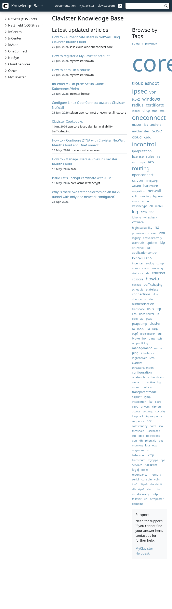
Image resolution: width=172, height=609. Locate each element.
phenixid (150, 440)
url (145, 499)
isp (148, 450)
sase (157, 130)
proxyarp (152, 181)
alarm (145, 268)
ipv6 (134, 484)
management (142, 348)
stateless (152, 289)
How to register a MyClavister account (81, 56)
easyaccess (142, 257)
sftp (162, 111)
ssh (160, 338)
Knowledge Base (22, 6)
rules (150, 156)
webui (159, 206)
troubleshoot (145, 83)
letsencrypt (139, 206)
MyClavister (86, 5)
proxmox (151, 43)
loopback (138, 416)
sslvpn (137, 180)
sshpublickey (140, 343)
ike (151, 402)
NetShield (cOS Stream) (25, 25)
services (137, 465)
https (142, 162)
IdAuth (13, 45)
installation (139, 402)
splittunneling (141, 196)
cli (151, 205)
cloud (137, 136)
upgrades (138, 450)
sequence (138, 421)
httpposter (157, 499)
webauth (137, 382)
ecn (134, 314)
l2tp (152, 358)
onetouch (138, 377)
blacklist (137, 363)
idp (162, 242)
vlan (149, 489)
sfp (134, 436)
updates (151, 243)
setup (160, 263)
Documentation (65, 5)
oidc (147, 137)
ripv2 (141, 489)
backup (136, 284)
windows (151, 99)
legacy (136, 238)
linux (150, 309)
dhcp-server (146, 314)
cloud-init (156, 484)
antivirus (138, 248)
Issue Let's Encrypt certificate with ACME (82, 178)
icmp (150, 455)
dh (141, 440)
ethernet (158, 273)
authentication (143, 304)
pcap (149, 318)
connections (141, 294)
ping (135, 353)
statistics (137, 273)
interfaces (147, 353)
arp (151, 161)
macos (137, 124)
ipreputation (142, 151)
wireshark (150, 217)
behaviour (138, 455)
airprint (137, 397)
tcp (159, 309)
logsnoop (151, 445)
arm (144, 212)
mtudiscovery (140, 494)
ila (148, 329)
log (135, 211)
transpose (138, 309)
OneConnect (17, 51)
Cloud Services (19, 64)
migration (138, 191)
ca (133, 329)
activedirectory (152, 238)
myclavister (140, 131)
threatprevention (143, 367)
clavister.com (106, 5)
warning (157, 268)
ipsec (139, 91)
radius (137, 105)
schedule (137, 289)
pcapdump (139, 324)
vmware (138, 222)
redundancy (139, 474)
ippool (136, 111)
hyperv (158, 196)
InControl (15, 32)
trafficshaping (153, 284)
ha (157, 227)
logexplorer (147, 333)
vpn (153, 92)
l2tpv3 (144, 484)
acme (145, 201)
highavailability (142, 228)
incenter (138, 263)
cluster (155, 323)
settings (148, 411)
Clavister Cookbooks (67, 121)
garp (152, 338)
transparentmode (144, 392)
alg (134, 162)
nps (162, 460)
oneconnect (149, 117)
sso (161, 426)
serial (135, 479)
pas (161, 440)
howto (152, 279)
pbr (149, 421)
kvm (162, 233)
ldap (152, 299)
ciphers (156, 406)
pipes (144, 470)
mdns (135, 387)
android (155, 124)
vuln (157, 479)
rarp (155, 329)
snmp (136, 268)
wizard (136, 186)
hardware (150, 185)
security (160, 411)
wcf (149, 248)
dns (155, 294)
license (138, 156)
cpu (134, 440)
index (140, 329)
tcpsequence (154, 416)
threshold (138, 431)
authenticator (156, 377)
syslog (150, 263)
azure (136, 201)
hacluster (151, 465)
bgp (159, 382)
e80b (135, 406)
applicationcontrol (144, 252)
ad (142, 318)
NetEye (13, 57)
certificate (155, 105)
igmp (147, 397)
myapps (153, 460)
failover (137, 499)
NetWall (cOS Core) (22, 19)
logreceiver (139, 358)
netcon (158, 348)
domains (137, 504)
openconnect (143, 174)
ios (146, 125)
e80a (158, 402)
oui (160, 333)
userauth (138, 243)
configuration (142, 372)
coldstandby (140, 426)
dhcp (146, 111)
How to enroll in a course (71, 70)
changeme (139, 299)
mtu (157, 489)
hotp (155, 494)
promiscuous (140, 233)
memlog (137, 445)
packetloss (153, 436)
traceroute (138, 460)
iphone (136, 217)
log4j (135, 469)
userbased (153, 431)
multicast (148, 387)
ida (147, 273)
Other (12, 70)
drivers (145, 406)
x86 (151, 212)
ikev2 (136, 99)
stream (137, 43)
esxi (153, 233)
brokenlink (139, 338)
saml (153, 426)
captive (150, 382)
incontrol (144, 144)
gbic (141, 436)
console (146, 479)
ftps (154, 111)
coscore (137, 279)
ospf (135, 333)
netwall (154, 191)
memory (155, 474)
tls (158, 157)
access (136, 411)
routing (141, 168)
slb (134, 489)
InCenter (15, 38)
